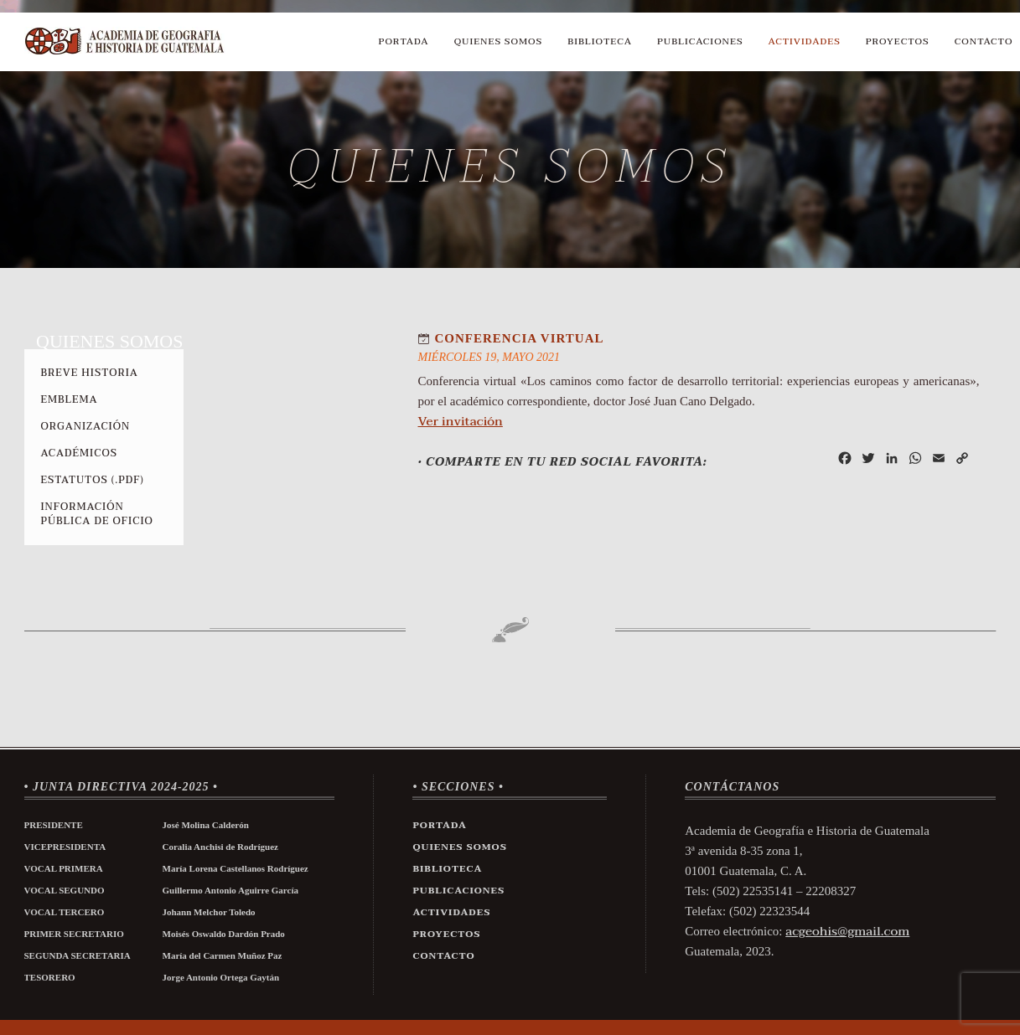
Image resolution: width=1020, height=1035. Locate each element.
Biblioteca (599, 41)
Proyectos (897, 41)
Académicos (79, 453)
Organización (86, 426)
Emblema (69, 399)
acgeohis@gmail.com (847, 931)
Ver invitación (460, 421)
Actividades (805, 41)
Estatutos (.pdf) (92, 479)
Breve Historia (89, 372)
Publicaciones (700, 41)
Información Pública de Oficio (97, 513)
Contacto (984, 41)
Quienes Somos (498, 41)
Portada (404, 41)
